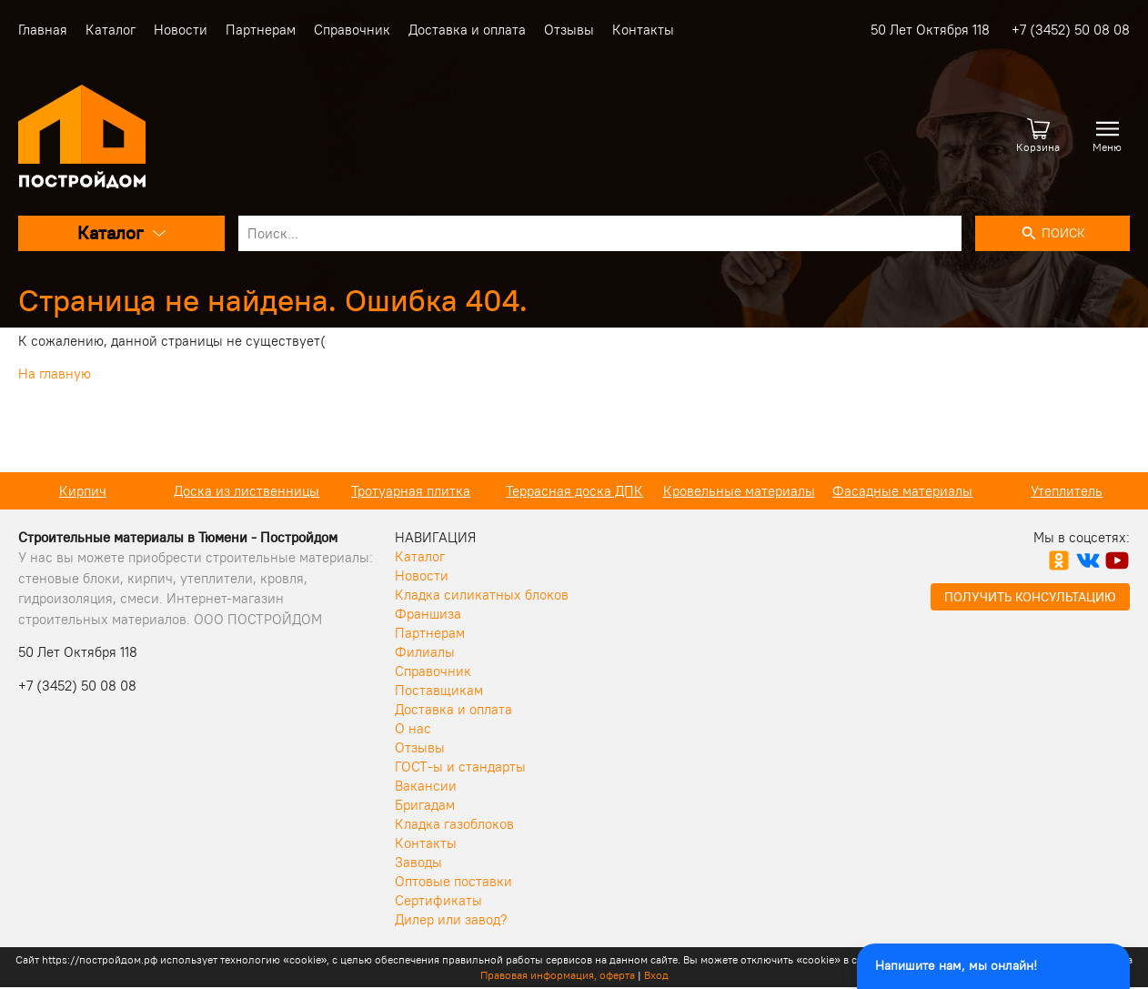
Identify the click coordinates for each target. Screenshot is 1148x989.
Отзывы (569, 29)
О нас (413, 728)
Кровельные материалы (739, 491)
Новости (180, 29)
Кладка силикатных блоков (482, 594)
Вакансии (426, 785)
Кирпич (82, 491)
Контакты (643, 29)
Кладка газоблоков (454, 824)
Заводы (418, 862)
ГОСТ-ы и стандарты (460, 766)
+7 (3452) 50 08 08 (1071, 29)
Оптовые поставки (453, 881)
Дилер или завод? (451, 919)
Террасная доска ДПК (574, 491)
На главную (54, 373)
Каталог (111, 29)
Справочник (352, 29)
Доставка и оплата (467, 29)
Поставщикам (439, 690)
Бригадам (425, 804)
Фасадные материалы (902, 491)
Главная (42, 29)
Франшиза (428, 613)
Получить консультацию (1030, 597)
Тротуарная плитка (410, 491)
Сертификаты (438, 900)
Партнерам (261, 29)
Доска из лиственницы (246, 491)
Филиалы (425, 652)
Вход (656, 975)
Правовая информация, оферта (557, 975)
